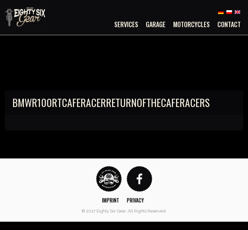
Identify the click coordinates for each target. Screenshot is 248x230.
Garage (156, 24)
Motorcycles (191, 24)
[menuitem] (128, 24)
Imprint (110, 200)
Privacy (135, 200)
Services (126, 24)
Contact (229, 24)
